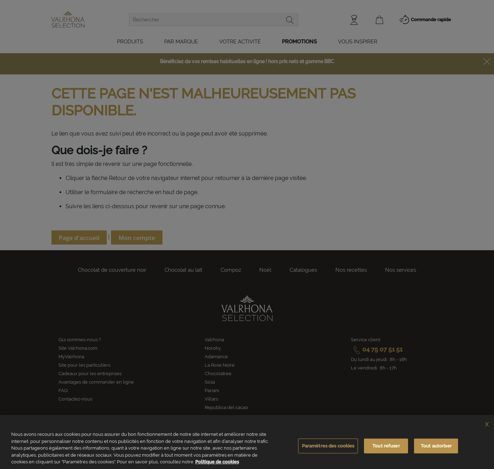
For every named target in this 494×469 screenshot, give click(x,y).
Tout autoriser (436, 446)
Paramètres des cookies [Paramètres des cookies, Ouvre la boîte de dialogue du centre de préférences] (328, 446)
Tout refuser (386, 446)
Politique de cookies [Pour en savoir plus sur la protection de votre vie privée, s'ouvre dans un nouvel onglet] (217, 462)
